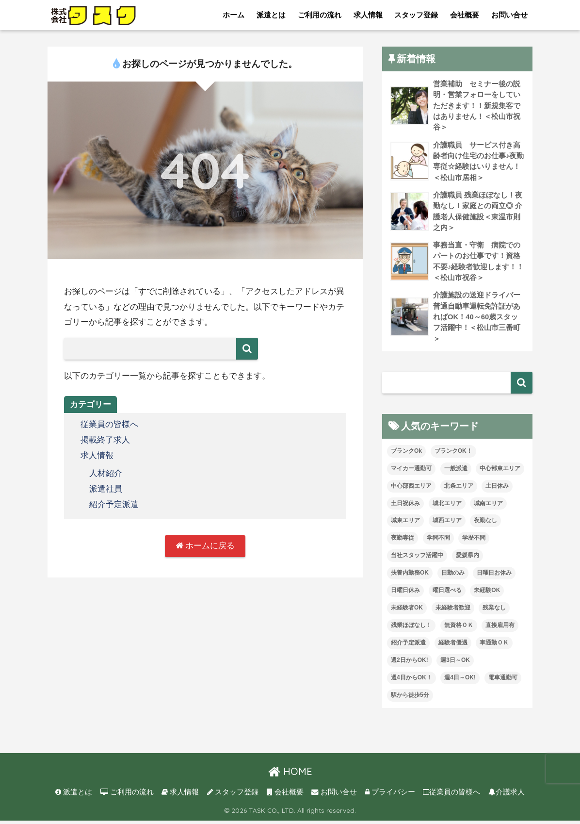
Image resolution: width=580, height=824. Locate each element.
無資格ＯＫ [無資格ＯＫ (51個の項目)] (458, 628)
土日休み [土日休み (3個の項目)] (497, 489)
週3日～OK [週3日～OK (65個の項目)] (455, 663)
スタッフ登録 (416, 15)
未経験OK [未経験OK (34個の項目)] (487, 594)
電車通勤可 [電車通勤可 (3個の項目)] (502, 680)
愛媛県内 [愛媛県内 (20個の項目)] (467, 559)
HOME (290, 775)
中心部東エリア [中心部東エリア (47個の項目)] (500, 471)
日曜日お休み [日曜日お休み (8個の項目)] (494, 576)
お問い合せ (509, 15)
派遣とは (271, 15)
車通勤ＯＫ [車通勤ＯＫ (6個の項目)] (494, 646)
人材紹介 (105, 473)
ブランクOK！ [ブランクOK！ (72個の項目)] (453, 454)
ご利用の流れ (319, 15)
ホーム (233, 15)
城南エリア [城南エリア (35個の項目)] (488, 506)
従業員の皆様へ (109, 424)
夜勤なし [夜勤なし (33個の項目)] (485, 524)
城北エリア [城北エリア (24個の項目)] (447, 506)
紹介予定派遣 (114, 503)
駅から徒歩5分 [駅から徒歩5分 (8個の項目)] (410, 698)
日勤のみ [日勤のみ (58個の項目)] (453, 576)
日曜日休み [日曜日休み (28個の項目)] (405, 594)
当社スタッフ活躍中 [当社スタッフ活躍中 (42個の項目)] (417, 559)
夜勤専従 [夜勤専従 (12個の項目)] (402, 541)
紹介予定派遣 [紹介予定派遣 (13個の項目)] (408, 646)
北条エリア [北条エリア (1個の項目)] (458, 489)
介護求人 (506, 795)
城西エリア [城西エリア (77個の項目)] (447, 524)
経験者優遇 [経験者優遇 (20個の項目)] (452, 646)
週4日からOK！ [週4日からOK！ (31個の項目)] (411, 680)
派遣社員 (105, 488)
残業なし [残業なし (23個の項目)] (494, 611)
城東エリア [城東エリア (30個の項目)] (405, 524)
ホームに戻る (205, 544)
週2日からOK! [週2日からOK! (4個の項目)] (409, 663)
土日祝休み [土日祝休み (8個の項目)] (405, 506)
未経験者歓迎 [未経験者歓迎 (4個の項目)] (452, 611)
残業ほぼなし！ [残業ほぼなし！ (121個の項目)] (411, 628)
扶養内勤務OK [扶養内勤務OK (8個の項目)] (410, 576)
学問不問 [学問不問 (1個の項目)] (438, 541)
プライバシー (390, 795)
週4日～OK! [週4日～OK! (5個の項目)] (460, 680)
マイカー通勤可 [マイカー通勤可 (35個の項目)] (411, 471)
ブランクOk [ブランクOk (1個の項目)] (406, 454)
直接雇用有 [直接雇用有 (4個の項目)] (500, 628)
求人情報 (368, 15)
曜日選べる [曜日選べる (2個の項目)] (447, 594)
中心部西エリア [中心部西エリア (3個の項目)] (411, 489)
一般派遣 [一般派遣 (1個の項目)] (455, 471)
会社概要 (464, 15)
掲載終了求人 (105, 440)
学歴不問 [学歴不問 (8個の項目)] (473, 541)
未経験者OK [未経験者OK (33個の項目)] (407, 611)
